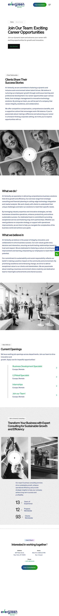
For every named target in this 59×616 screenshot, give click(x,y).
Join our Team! (19, 393)
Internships (18, 384)
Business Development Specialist (27, 366)
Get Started (14, 46)
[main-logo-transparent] (16, 5)
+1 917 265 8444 (29, 561)
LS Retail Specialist (21, 375)
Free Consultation (40, 5)
